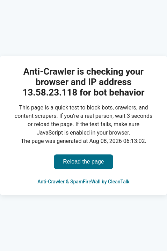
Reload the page (83, 162)
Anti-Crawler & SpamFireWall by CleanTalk (83, 181)
